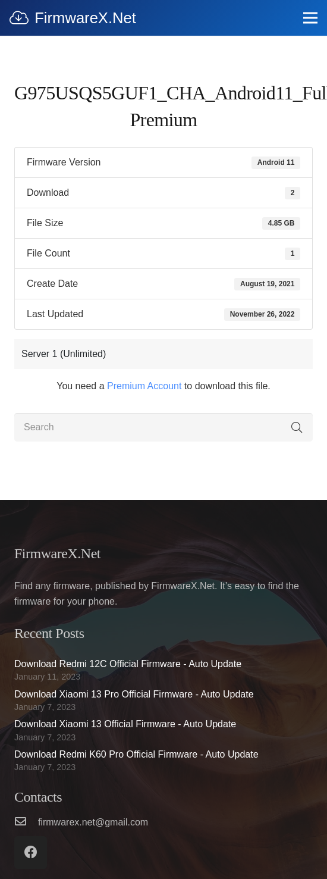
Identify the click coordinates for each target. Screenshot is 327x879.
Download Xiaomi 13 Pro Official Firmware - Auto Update (134, 694)
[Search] (163, 427)
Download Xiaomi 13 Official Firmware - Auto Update (125, 724)
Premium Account (144, 386)
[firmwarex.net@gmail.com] (26, 822)
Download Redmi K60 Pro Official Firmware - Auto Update (136, 754)
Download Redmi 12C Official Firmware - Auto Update (127, 664)
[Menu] (310, 18)
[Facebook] (30, 852)
